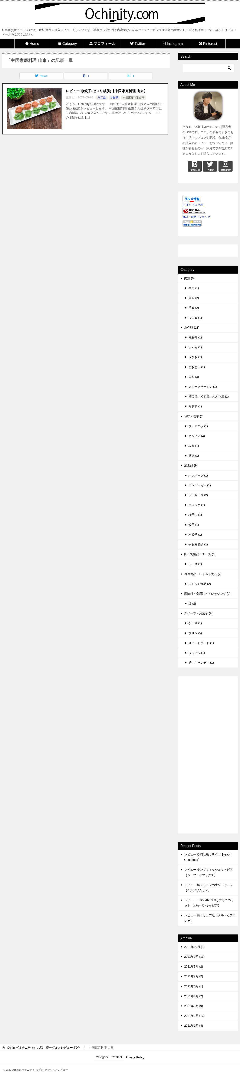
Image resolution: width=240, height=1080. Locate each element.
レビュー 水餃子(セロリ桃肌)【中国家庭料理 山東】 (106, 91)
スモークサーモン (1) (202, 386)
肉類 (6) (189, 278)
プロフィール (102, 44)
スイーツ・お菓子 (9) (198, 613)
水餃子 (114, 97)
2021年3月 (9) (193, 1006)
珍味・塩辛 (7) (194, 416)
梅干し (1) (195, 514)
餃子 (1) (193, 524)
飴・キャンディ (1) (201, 662)
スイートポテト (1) (201, 643)
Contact (117, 1057)
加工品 (102, 97)
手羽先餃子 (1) (198, 544)
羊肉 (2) (193, 307)
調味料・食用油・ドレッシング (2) (207, 593)
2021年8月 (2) (193, 966)
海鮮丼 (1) (195, 337)
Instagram (173, 44)
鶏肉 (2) (193, 298)
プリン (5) (195, 633)
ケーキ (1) (195, 623)
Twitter (137, 44)
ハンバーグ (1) (198, 475)
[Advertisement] (208, 755)
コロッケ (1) (196, 505)
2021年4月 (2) (193, 996)
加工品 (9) (191, 465)
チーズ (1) (195, 564)
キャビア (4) (196, 436)
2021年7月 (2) (193, 976)
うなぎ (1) (195, 357)
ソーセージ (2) (198, 495)
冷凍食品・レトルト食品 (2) (202, 574)
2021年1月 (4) (193, 1025)
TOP (43, 1047)
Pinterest (208, 44)
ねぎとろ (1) (196, 367)
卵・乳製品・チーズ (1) (200, 554)
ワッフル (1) (196, 652)
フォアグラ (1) (198, 426)
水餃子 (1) (195, 534)
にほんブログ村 (193, 205)
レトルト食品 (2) (199, 584)
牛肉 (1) (193, 288)
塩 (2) (192, 603)
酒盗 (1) (193, 455)
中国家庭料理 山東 (133, 97)
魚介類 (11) (191, 327)
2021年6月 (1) (193, 986)
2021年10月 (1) (194, 947)
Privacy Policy (135, 1057)
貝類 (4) (193, 377)
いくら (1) (195, 347)
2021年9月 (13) (194, 956)
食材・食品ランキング (196, 217)
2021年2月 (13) (194, 1015)
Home (32, 44)
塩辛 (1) (193, 445)
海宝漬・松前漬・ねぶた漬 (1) (208, 396)
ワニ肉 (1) (195, 317)
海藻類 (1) (195, 406)
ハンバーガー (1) (199, 485)
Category (67, 44)
